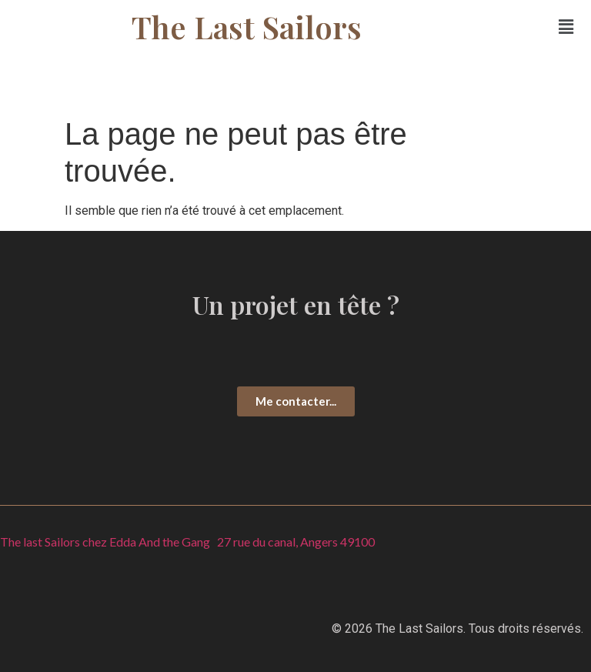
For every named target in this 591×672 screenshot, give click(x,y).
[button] (566, 27)
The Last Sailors (247, 26)
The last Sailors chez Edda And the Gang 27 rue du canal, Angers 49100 (187, 541)
